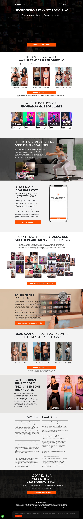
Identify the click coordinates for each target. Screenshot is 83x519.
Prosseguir (18, 516)
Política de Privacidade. (70, 513)
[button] (71, 124)
